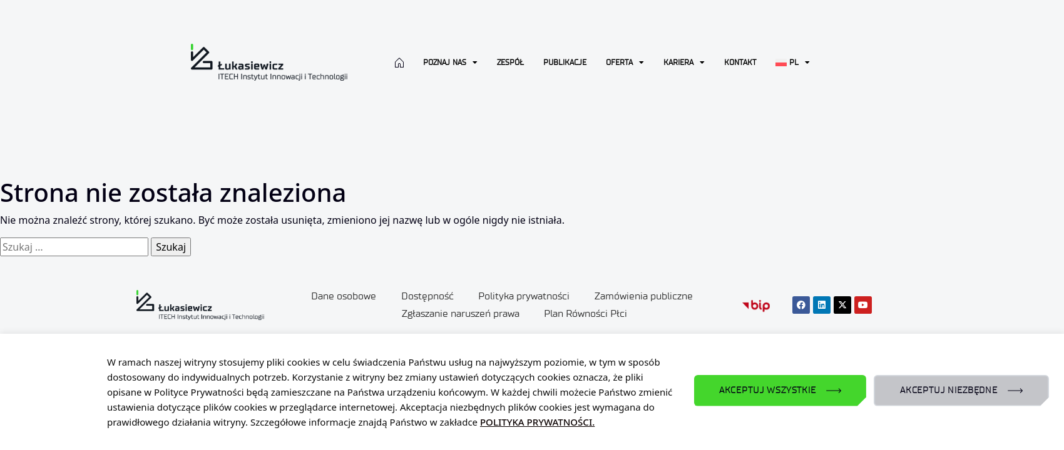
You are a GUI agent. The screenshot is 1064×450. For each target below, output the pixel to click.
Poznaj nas (450, 62)
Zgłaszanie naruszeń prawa (460, 313)
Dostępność (427, 296)
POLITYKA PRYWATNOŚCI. (537, 422)
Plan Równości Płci (586, 313)
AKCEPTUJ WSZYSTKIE (767, 390)
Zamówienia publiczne (644, 296)
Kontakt (740, 62)
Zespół (510, 62)
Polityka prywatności (524, 296)
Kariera (684, 62)
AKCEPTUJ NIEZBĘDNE (949, 390)
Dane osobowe (343, 296)
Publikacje (564, 62)
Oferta (625, 62)
